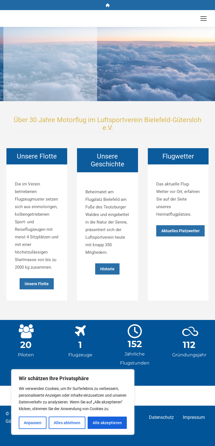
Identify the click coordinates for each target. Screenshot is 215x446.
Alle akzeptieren (107, 423)
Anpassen (32, 423)
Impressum (194, 417)
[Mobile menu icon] (203, 18)
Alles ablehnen (67, 423)
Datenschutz (161, 417)
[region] (72, 402)
